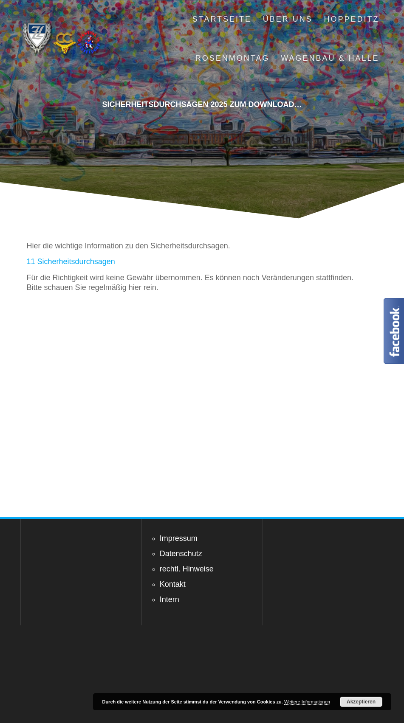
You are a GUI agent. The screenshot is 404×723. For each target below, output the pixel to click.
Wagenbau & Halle (330, 58)
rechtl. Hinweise (187, 569)
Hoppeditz (351, 19)
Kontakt (173, 584)
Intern (169, 599)
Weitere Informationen (307, 701)
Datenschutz (181, 553)
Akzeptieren (361, 702)
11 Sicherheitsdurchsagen (71, 261)
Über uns (288, 19)
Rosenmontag (232, 58)
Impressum (179, 538)
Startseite (221, 19)
